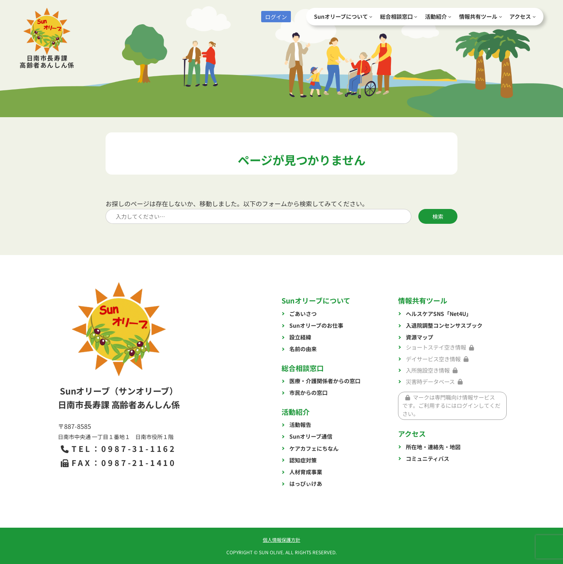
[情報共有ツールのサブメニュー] (500, 16)
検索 (437, 216)
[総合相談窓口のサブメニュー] (415, 16)
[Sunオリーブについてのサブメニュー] (370, 16)
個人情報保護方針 (281, 539)
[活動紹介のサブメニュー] (449, 16)
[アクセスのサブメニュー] (534, 16)
